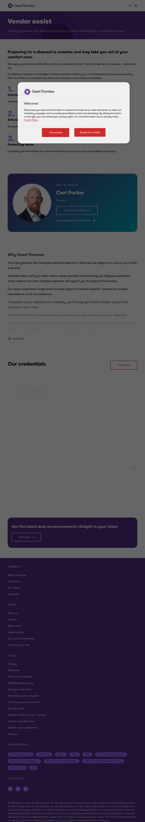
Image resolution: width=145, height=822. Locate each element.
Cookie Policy (31, 120)
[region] (74, 112)
